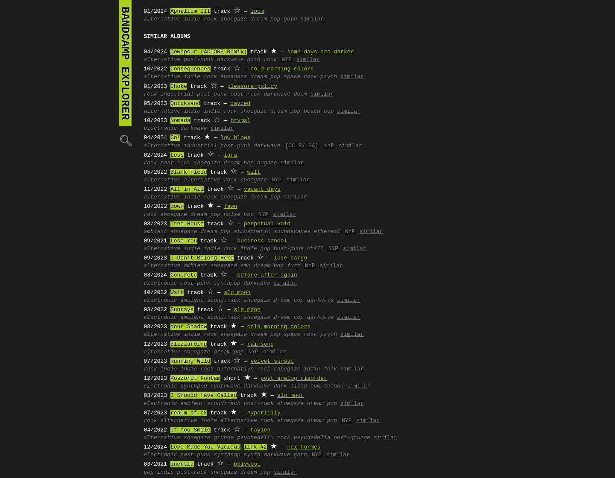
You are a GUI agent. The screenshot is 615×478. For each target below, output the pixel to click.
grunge (224, 438)
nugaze (267, 163)
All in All (187, 189)
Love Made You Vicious (205, 447)
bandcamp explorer (125, 63)
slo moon (237, 293)
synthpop (227, 283)
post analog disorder (294, 378)
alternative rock (210, 180)
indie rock (200, 19)
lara (230, 155)
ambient (155, 232)
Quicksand (185, 104)
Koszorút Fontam (195, 378)
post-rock (245, 94)
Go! (175, 138)
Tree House (187, 224)
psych (328, 77)
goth (290, 19)
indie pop (255, 249)
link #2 (255, 447)
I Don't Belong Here (202, 258)
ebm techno (327, 386)
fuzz (293, 266)
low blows (235, 138)
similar (312, 19)
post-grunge (352, 438)
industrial (177, 94)
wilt (254, 172)
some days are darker (320, 52)
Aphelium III (190, 11)
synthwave (225, 386)
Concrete (183, 275)
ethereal (326, 232)
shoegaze (233, 19)
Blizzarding (188, 344)
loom (257, 11)
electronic (160, 128)
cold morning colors (282, 69)
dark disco (290, 386)
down (177, 206)
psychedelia (312, 438)
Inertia (182, 464)
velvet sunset (272, 361)
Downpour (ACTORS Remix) (208, 52)
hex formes (303, 447)
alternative (162, 19)
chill (315, 249)
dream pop (265, 19)
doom (300, 94)
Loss (177, 155)
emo (245, 266)
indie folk (320, 369)
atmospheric (252, 232)
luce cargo (290, 258)
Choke (178, 86)
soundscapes (292, 232)
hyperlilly (264, 413)
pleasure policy (252, 86)
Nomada (180, 121)
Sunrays (182, 310)
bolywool (247, 464)
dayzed (240, 104)
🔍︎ (125, 140)
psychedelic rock (263, 438)
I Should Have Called (203, 395)
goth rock (262, 60)
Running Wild (190, 361)
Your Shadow (188, 327)
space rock (300, 77)
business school (262, 241)
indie (192, 111)
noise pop (239, 215)
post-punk (199, 60)
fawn (230, 206)
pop (149, 472)
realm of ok (188, 413)
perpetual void (267, 224)
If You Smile (190, 430)
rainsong (260, 344)
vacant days (262, 189)
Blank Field (188, 172)
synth (252, 455)
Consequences (190, 69)
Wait (177, 293)
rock (150, 94)
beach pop (319, 111)
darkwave (230, 60)
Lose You (183, 241)
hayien (261, 430)
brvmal (241, 121)
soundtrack (223, 300)
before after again (267, 275)
